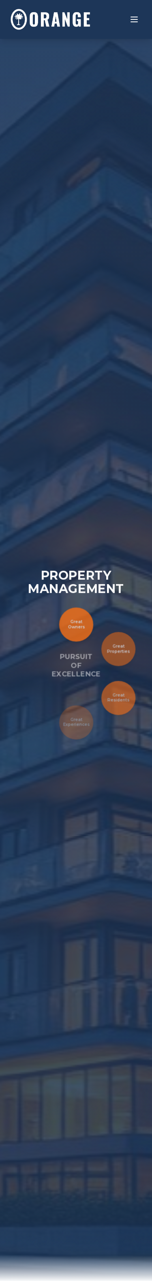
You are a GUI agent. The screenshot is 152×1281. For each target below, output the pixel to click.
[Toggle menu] (134, 19)
